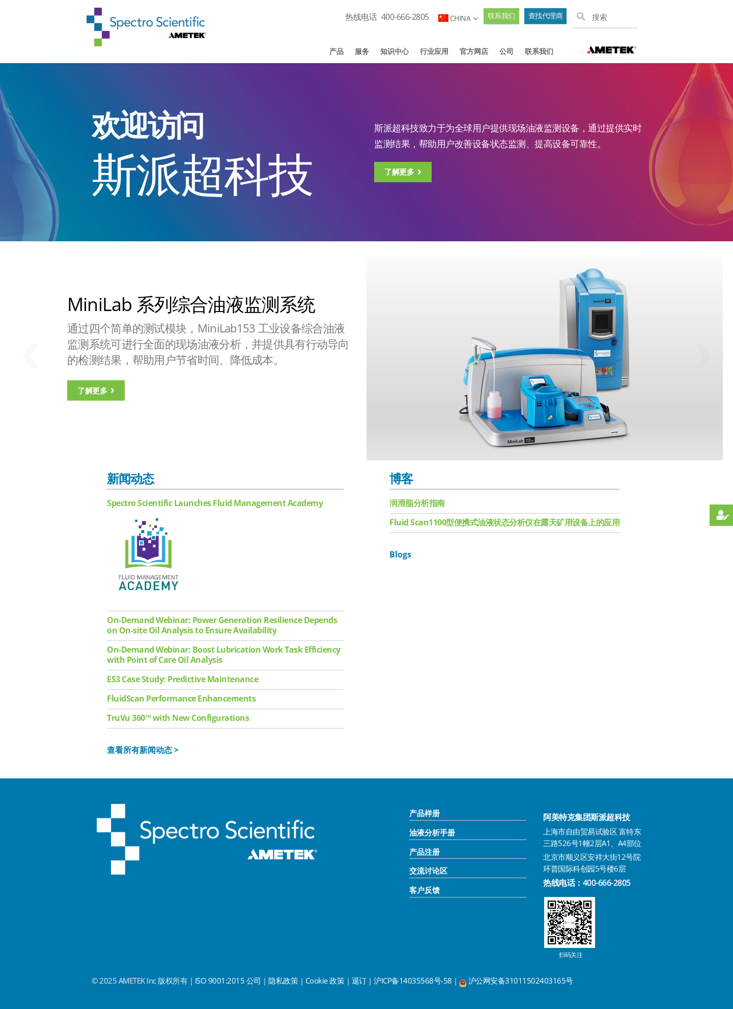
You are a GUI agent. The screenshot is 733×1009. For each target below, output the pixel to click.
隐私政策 (283, 980)
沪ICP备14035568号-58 (414, 980)
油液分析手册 (432, 832)
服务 (362, 51)
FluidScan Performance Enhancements (181, 698)
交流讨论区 (428, 870)
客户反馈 (424, 890)
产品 (336, 51)
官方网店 (474, 51)
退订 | (363, 980)
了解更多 (399, 171)
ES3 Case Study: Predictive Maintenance (182, 679)
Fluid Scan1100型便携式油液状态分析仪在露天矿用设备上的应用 (504, 522)
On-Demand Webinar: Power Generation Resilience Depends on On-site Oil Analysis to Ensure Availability (222, 625)
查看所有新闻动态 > (143, 749)
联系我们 (501, 16)
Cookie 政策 (325, 980)
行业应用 (434, 51)
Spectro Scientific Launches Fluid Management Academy (215, 503)
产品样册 (424, 813)
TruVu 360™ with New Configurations (178, 718)
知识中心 (394, 51)
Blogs (400, 554)
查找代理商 (545, 16)
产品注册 (424, 852)
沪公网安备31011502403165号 (520, 980)
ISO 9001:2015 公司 (228, 980)
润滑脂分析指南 (417, 503)
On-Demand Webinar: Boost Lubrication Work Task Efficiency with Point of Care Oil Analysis (224, 654)
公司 (506, 51)
